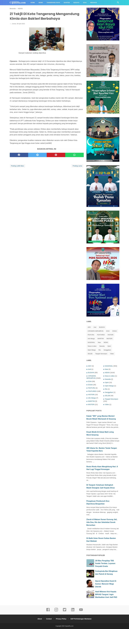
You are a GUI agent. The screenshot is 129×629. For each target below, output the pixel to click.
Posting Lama (77, 166)
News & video (92, 346)
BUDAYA (102, 327)
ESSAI (114, 331)
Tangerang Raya (53, 2)
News (41, 2)
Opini (109, 346)
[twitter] (37, 155)
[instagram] (56, 611)
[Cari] (118, 3)
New (99, 342)
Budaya (76, 2)
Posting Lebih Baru (17, 166)
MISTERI (109, 338)
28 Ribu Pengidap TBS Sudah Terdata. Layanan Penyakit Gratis (105, 563)
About (39, 619)
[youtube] (81, 611)
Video (112, 353)
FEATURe (91, 335)
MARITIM (101, 338)
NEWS (106, 342)
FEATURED (101, 335)
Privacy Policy (61, 619)
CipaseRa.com (69, 626)
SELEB (90, 353)
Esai (85, 2)
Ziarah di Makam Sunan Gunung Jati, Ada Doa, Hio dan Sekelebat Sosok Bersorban (101, 522)
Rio (100, 350)
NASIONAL (91, 342)
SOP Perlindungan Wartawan (81, 619)
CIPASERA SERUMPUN (95, 331)
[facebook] (19, 155)
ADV (89, 327)
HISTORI (110, 335)
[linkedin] (73, 611)
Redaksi (93, 2)
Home (33, 2)
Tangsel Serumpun (101, 353)
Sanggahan (107, 350)
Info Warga (91, 338)
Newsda (102, 346)
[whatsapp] (74, 155)
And (95, 327)
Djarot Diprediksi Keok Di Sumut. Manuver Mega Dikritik (105, 584)
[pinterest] (56, 155)
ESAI (108, 331)
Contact (49, 619)
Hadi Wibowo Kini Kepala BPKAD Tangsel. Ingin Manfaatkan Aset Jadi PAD (106, 594)
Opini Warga (92, 350)
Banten (67, 2)
